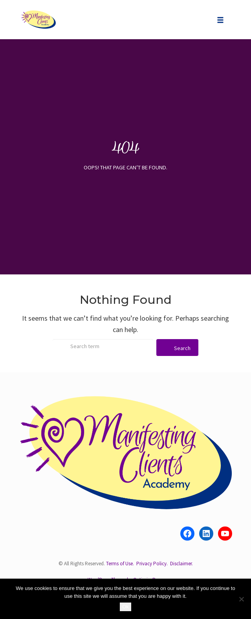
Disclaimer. (181, 563)
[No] (241, 599)
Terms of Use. (120, 563)
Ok (125, 607)
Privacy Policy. (152, 563)
